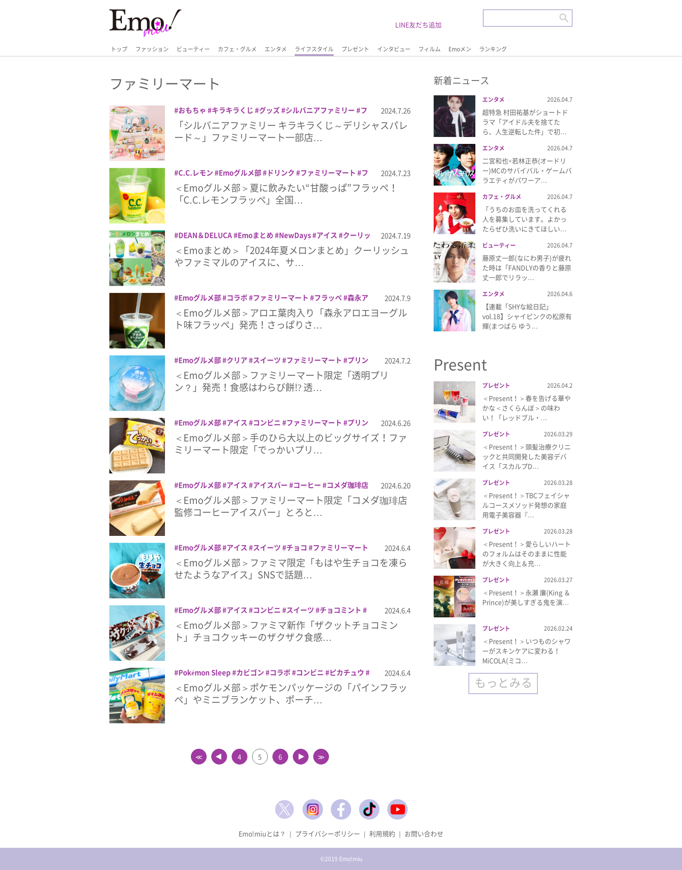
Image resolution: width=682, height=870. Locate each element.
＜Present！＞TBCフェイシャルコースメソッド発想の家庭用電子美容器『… (526, 505)
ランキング (493, 49)
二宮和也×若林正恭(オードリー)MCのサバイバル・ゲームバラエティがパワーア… (527, 170)
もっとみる (503, 682)
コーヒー (307, 485)
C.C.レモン (195, 173)
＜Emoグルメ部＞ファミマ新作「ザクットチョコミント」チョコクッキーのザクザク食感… (286, 631)
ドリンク (281, 173)
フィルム (429, 49)
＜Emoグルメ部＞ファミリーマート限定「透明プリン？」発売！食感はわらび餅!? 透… (281, 381)
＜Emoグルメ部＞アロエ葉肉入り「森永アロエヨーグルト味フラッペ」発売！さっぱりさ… (290, 318)
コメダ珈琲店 (347, 485)
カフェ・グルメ (237, 49)
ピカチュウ (346, 672)
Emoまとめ (255, 235)
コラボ (237, 297)
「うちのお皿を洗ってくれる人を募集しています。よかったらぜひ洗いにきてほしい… (524, 219)
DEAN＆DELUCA (205, 235)
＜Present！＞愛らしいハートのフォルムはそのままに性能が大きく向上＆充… (526, 553)
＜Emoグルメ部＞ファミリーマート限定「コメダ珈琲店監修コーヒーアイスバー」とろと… (290, 506)
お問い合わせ (423, 833)
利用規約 (382, 833)
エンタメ (276, 49)
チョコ (296, 547)
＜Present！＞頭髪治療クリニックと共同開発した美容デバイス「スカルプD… (526, 456)
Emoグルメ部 (240, 173)
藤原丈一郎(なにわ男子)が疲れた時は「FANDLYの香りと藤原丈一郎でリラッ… (526, 267)
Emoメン (459, 49)
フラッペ (328, 297)
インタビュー (393, 49)
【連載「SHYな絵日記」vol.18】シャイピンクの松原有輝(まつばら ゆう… (527, 316)
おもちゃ (192, 110)
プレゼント (355, 49)
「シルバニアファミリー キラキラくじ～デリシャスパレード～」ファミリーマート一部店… (291, 131)
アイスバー (270, 485)
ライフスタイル (314, 49)
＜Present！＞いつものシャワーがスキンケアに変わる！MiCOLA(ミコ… (526, 650)
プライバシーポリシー (327, 833)
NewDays (295, 235)
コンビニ (267, 422)
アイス (326, 235)
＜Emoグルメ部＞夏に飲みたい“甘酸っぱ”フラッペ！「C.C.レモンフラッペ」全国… (286, 193)
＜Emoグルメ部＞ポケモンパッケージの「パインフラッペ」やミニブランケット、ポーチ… (290, 693)
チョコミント (340, 610)
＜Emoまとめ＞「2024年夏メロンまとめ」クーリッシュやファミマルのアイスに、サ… (291, 256)
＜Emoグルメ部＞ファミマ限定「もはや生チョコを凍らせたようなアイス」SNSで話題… (290, 568)
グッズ (269, 110)
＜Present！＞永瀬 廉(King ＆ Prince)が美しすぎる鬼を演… (526, 597)
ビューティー (193, 49)
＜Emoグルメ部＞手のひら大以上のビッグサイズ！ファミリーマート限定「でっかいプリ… (290, 443)
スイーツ (267, 360)
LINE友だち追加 (418, 24)
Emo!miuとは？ (262, 833)
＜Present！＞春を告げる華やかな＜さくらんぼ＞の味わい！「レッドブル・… (526, 407)
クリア (237, 360)
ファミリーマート (328, 173)
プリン (357, 360)
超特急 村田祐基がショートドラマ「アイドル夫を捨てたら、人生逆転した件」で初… (525, 121)
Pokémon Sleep (204, 672)
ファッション (152, 49)
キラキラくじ (232, 110)
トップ (119, 49)
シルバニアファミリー (320, 110)
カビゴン (250, 672)
